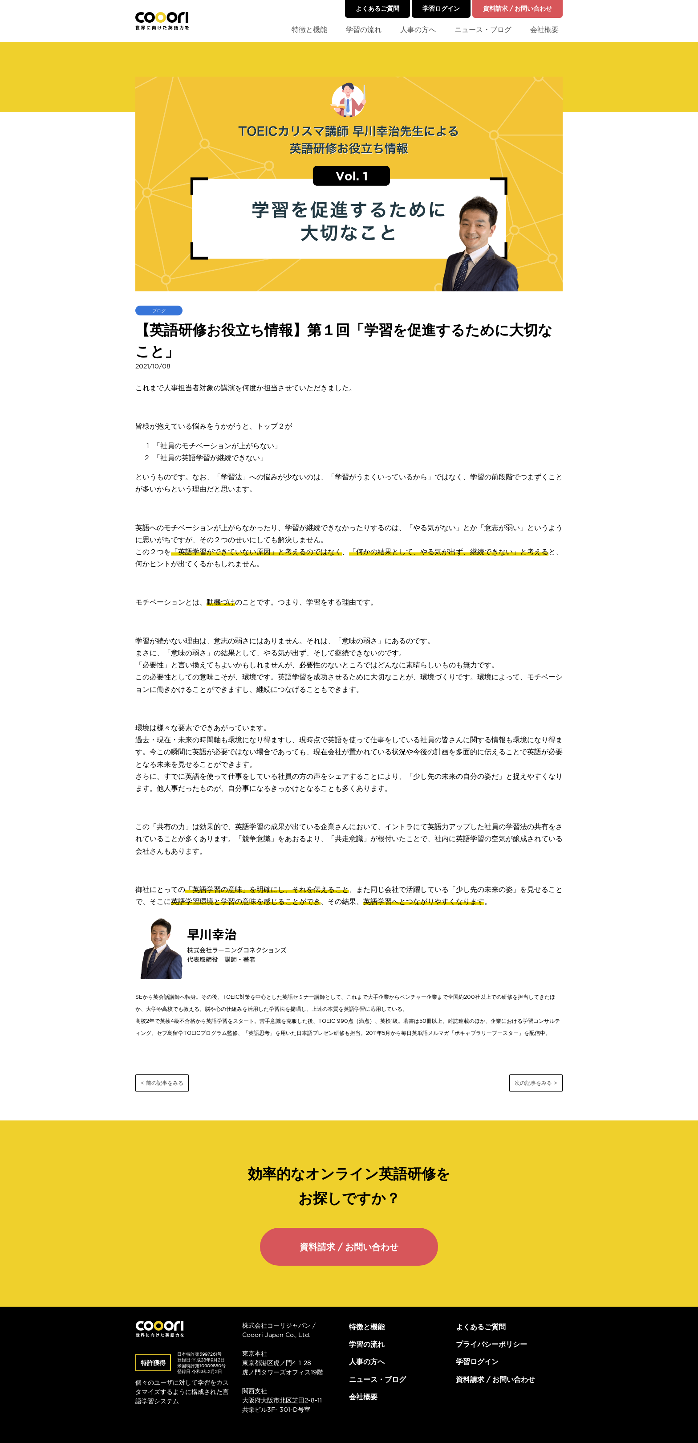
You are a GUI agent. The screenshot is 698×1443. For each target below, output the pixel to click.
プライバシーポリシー (491, 1344)
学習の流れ (363, 29)
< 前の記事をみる (162, 1083)
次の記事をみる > (536, 1083)
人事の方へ (418, 29)
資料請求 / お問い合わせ (517, 8)
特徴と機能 (309, 29)
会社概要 (544, 29)
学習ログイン (441, 8)
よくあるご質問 (377, 8)
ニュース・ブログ (483, 29)
